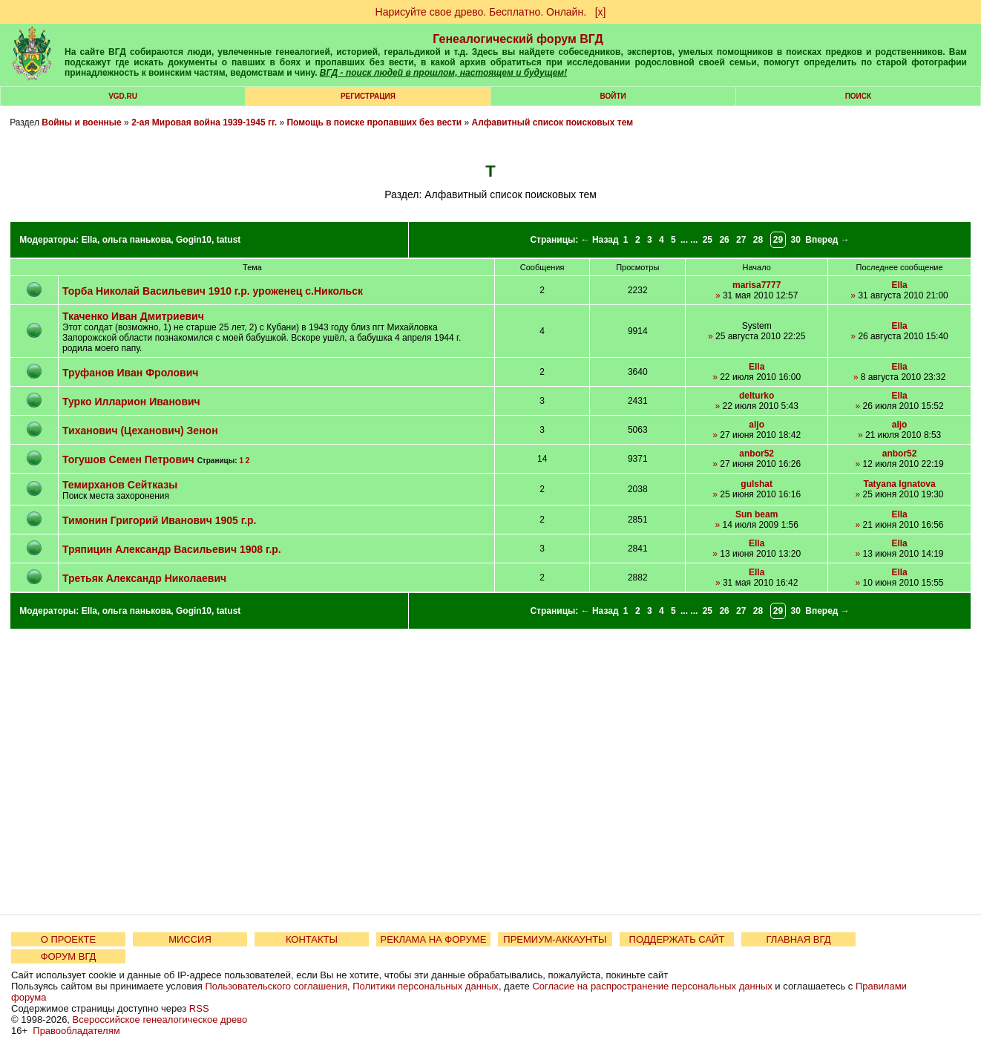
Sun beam (756, 514)
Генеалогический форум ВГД (518, 39)
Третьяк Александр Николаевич (144, 578)
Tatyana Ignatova (900, 484)
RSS (199, 1008)
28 (758, 240)
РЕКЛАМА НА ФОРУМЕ (433, 939)
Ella (89, 240)
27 (741, 240)
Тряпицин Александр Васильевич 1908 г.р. (171, 549)
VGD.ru (122, 96)
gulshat (756, 484)
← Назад (600, 240)
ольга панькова (136, 240)
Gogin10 (193, 240)
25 (707, 240)
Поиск (858, 96)
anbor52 (756, 453)
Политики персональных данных (425, 986)
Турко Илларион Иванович (131, 402)
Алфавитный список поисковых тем (552, 122)
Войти (613, 96)
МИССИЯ (189, 939)
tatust (229, 240)
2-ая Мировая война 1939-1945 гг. (204, 122)
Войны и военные (82, 122)
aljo (756, 424)
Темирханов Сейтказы (119, 485)
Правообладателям (76, 1030)
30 (796, 240)
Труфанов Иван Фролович (130, 373)
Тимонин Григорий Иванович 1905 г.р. (159, 520)
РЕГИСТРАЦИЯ (368, 96)
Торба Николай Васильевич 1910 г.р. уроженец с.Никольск (212, 291)
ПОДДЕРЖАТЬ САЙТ (677, 939)
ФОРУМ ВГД (68, 956)
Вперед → (827, 240)
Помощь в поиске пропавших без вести (374, 122)
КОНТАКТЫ (312, 939)
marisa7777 (756, 285)
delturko (756, 395)
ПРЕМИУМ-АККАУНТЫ (554, 939)
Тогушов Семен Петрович (128, 459)
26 (724, 240)
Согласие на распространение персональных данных (652, 986)
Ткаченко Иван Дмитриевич (133, 316)
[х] (600, 12)
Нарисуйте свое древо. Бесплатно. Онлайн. (481, 12)
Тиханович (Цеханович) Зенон (140, 430)
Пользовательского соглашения (276, 986)
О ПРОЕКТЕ (68, 939)
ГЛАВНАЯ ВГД (799, 939)
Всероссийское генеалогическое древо (160, 1019)
